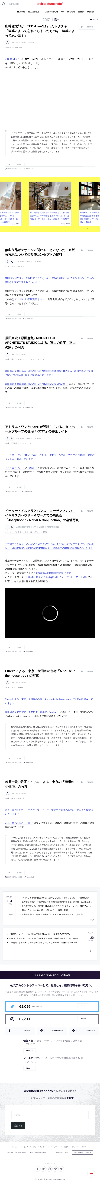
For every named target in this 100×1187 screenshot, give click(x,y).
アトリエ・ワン (25, 443)
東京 (13, 687)
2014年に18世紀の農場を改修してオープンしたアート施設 (56, 577)
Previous (88, 229)
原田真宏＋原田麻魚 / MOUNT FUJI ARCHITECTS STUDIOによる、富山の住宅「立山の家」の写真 (40, 342)
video (31, 43)
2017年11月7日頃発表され (28, 299)
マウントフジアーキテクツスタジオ (31, 359)
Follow (83, 1006)
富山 (13, 359)
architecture (19, 43)
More (28, 1051)
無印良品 (21, 266)
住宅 (8, 359)
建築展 (45, 532)
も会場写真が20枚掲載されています (52, 573)
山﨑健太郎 (17, 47)
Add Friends (57, 1030)
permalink (29, 169)
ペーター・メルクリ (13, 532)
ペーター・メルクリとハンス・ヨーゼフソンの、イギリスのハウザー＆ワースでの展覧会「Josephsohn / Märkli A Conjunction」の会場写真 (42, 515)
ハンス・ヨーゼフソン (32, 532)
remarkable (53, 527)
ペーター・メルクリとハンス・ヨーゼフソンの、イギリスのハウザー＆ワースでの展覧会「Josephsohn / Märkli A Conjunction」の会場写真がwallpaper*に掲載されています (49, 546)
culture (37, 262)
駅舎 (13, 266)
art (34, 527)
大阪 (8, 266)
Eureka (20, 687)
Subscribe (90, 1030)
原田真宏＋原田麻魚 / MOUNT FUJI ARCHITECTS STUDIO (35, 384)
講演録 (8, 47)
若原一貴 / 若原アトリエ (17, 823)
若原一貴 (21, 798)
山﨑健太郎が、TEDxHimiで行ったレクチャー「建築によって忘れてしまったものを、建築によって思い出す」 (40, 30)
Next (93, 229)
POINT (14, 443)
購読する (18, 1125)
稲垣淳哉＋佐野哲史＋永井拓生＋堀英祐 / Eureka (30, 712)
